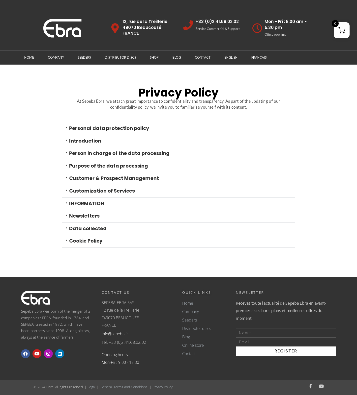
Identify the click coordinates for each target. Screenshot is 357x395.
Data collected (88, 228)
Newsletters (84, 215)
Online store (193, 345)
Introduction (85, 140)
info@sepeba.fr (115, 334)
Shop (154, 57)
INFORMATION (86, 203)
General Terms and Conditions (124, 387)
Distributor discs (120, 57)
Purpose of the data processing (108, 165)
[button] (178, 128)
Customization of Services (102, 190)
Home (29, 57)
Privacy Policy (162, 387)
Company (56, 57)
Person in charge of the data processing (119, 153)
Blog (177, 57)
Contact (203, 57)
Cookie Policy (85, 240)
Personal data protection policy (109, 128)
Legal (91, 387)
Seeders (84, 57)
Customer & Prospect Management (114, 178)
